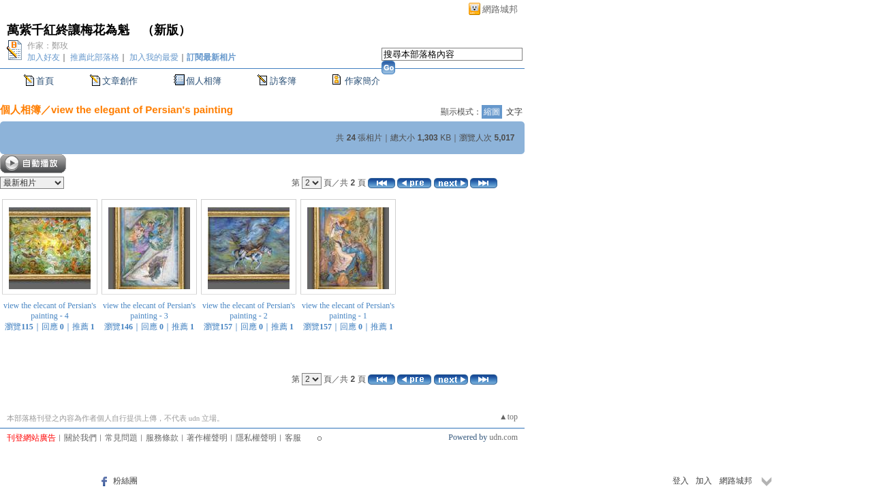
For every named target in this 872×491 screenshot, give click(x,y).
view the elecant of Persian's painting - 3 (149, 311)
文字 (514, 112)
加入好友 (43, 57)
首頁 (45, 81)
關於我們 (80, 438)
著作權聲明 (207, 438)
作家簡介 (362, 81)
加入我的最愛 (153, 57)
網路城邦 (500, 9)
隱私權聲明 (256, 438)
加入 (704, 481)
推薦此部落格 (94, 57)
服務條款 (162, 438)
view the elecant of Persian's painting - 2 (248, 311)
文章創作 (120, 81)
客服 (293, 438)
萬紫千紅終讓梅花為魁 (68, 30)
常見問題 (121, 438)
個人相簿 (203, 81)
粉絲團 (125, 481)
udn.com (503, 437)
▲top (508, 416)
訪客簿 (283, 81)
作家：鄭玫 (47, 45)
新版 (166, 30)
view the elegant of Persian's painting (142, 109)
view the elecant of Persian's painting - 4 (49, 311)
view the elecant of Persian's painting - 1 (348, 311)
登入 (680, 481)
